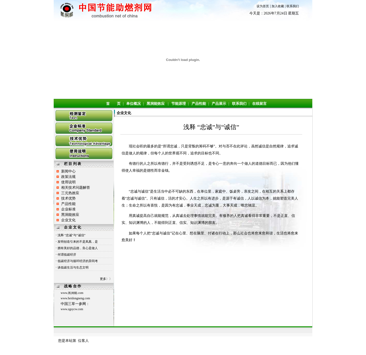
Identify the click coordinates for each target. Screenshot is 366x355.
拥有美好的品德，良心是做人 (78, 248)
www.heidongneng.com (75, 299)
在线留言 (259, 104)
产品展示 (219, 104)
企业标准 (68, 209)
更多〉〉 (106, 279)
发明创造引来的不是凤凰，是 (78, 241)
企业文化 (68, 220)
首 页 (113, 104)
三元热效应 (70, 193)
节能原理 (178, 104)
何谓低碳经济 (67, 254)
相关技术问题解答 (75, 188)
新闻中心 (68, 171)
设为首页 (263, 6)
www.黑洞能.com (72, 294)
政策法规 (68, 177)
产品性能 (199, 104)
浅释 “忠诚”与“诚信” (71, 235)
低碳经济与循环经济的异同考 (78, 261)
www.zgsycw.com (72, 310)
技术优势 (68, 198)
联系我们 (293, 6)
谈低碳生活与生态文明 (73, 267)
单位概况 (133, 104)
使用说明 (68, 182)
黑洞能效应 (156, 104)
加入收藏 (278, 6)
